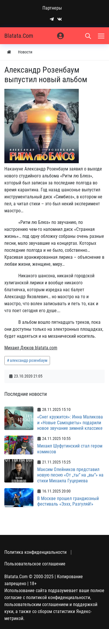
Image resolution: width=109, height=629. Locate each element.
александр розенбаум (28, 360)
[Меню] (102, 35)
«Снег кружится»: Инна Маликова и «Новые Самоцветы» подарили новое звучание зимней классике (70, 422)
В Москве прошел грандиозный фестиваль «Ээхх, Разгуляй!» (68, 501)
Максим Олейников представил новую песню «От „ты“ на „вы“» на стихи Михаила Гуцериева (70, 475)
